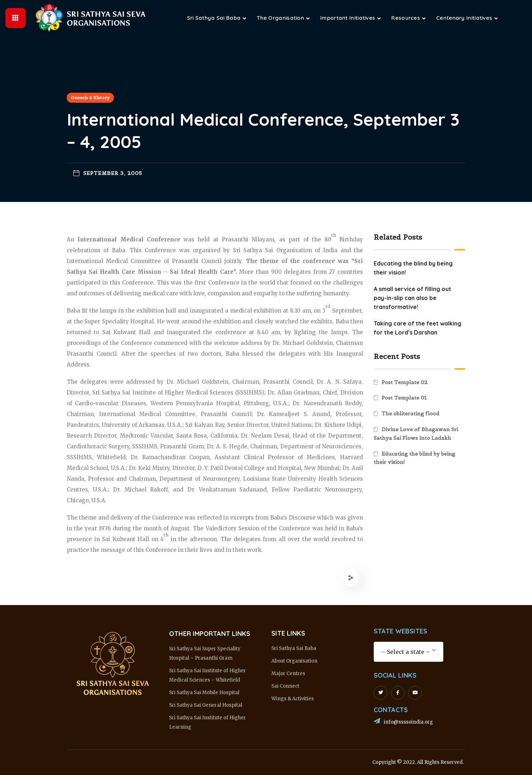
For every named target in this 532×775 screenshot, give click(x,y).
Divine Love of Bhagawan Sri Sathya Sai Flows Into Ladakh (416, 433)
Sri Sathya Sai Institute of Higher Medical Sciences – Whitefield (207, 675)
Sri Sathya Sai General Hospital (205, 705)
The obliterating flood (410, 413)
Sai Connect (285, 686)
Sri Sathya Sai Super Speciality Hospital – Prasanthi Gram (205, 653)
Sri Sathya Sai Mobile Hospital (204, 692)
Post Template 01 (404, 398)
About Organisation (294, 661)
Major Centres (288, 673)
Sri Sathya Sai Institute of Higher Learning (207, 722)
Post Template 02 (405, 382)
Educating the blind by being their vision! (414, 458)
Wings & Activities (292, 699)
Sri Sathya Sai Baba (293, 648)
